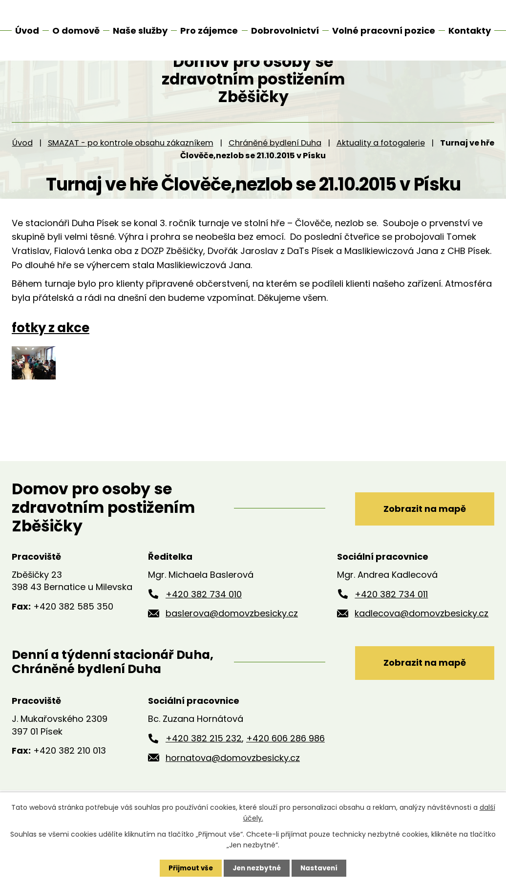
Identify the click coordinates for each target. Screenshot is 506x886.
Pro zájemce (209, 30)
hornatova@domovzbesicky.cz (233, 785)
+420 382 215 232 (204, 766)
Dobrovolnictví (285, 30)
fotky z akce (50, 354)
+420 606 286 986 (285, 766)
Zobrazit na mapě (420, 534)
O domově (76, 30)
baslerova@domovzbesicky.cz (232, 639)
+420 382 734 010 (204, 620)
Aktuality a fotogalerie (381, 169)
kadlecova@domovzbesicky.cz (421, 639)
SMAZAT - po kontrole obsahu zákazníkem (130, 169)
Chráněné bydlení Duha (275, 169)
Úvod (22, 169)
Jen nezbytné (256, 868)
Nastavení (321, 868)
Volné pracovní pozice (383, 30)
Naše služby (140, 30)
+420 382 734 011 (391, 620)
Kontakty (469, 30)
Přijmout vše (188, 868)
